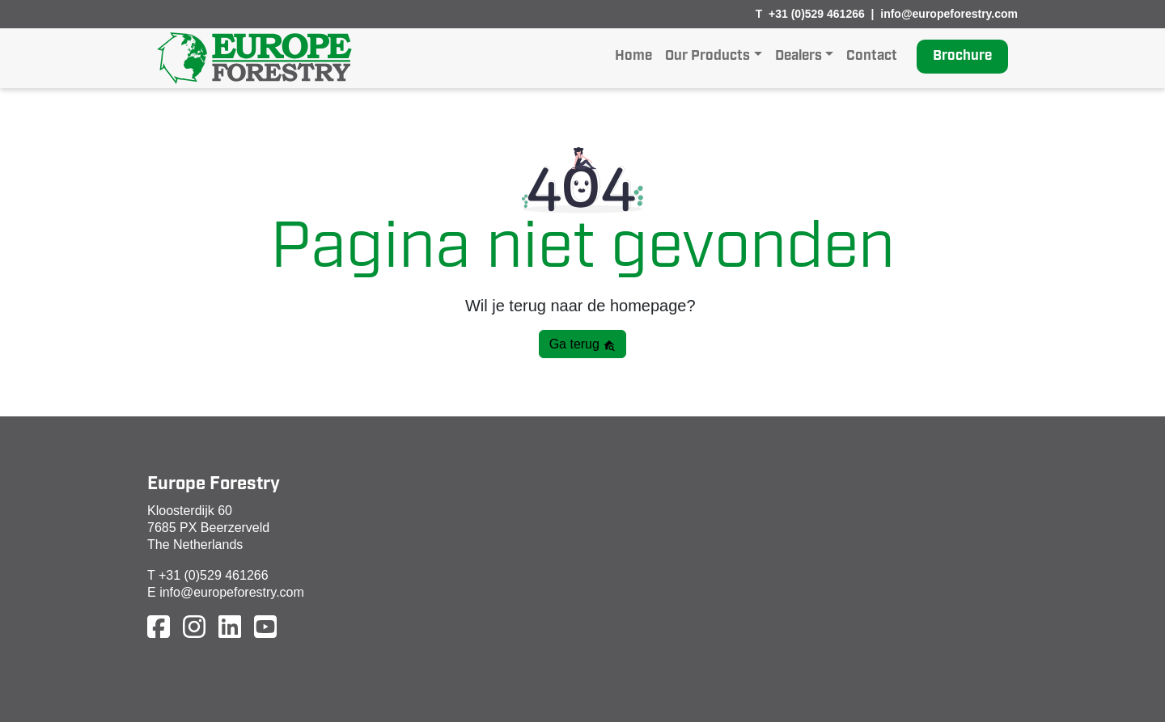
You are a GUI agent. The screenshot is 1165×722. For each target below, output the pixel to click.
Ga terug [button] (582, 344)
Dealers (798, 56)
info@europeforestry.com (949, 13)
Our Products (707, 56)
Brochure (962, 56)
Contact (871, 56)
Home (633, 56)
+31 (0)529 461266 (817, 13)
